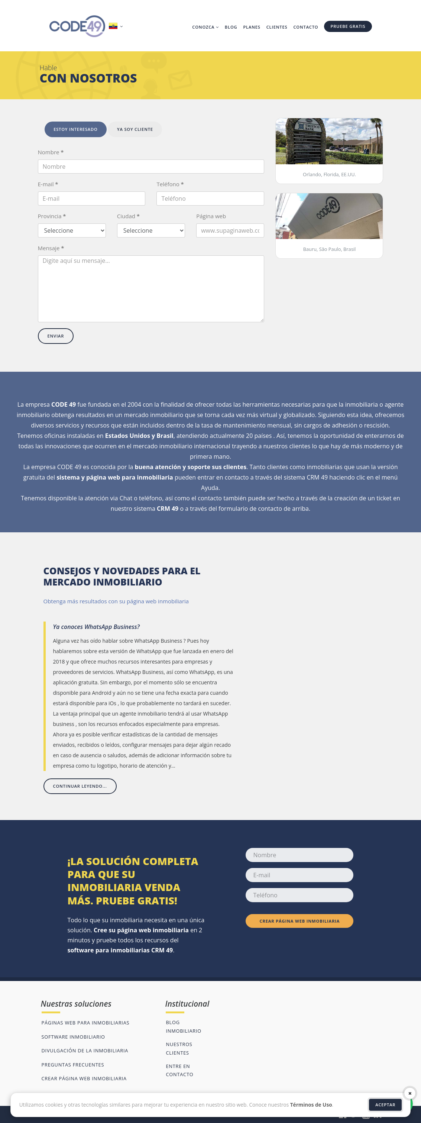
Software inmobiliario (73, 1036)
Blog (231, 27)
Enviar (56, 336)
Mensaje (51, 248)
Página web (211, 216)
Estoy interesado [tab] (76, 129)
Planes (251, 27)
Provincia (52, 216)
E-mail (48, 184)
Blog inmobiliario (183, 1026)
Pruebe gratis (347, 26)
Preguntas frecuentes (73, 1064)
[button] (116, 26)
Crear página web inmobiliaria (300, 921)
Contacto (305, 27)
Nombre (51, 152)
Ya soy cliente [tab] (135, 129)
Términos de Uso (311, 1104)
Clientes (277, 27)
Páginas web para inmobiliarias (86, 1022)
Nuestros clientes (179, 1048)
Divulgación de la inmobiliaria (85, 1050)
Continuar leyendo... (80, 786)
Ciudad (128, 216)
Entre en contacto (179, 1070)
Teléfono (170, 184)
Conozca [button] (205, 27)
